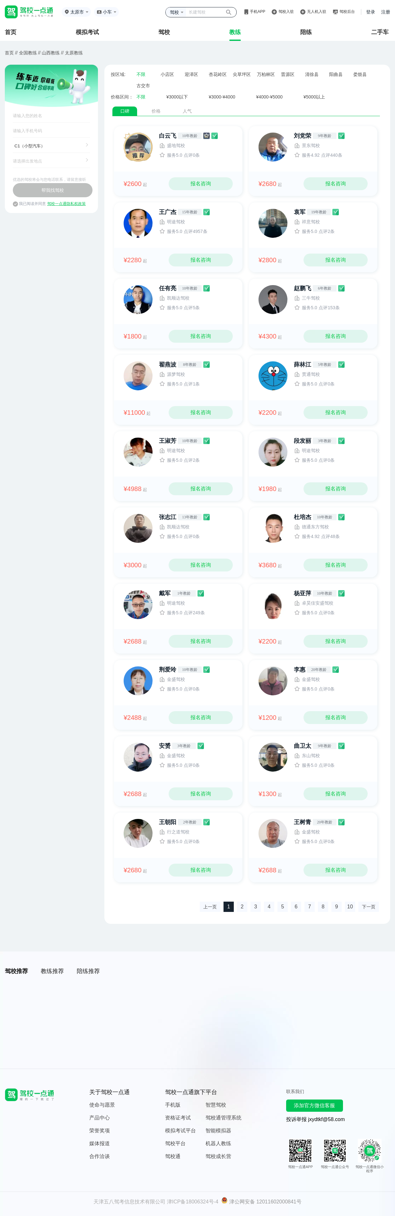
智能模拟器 (218, 1130)
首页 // (11, 52)
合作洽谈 (99, 1156)
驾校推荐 (16, 971)
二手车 (380, 32)
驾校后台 (347, 11)
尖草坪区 (242, 74)
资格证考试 (178, 1117)
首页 (10, 32)
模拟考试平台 (180, 1130)
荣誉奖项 (99, 1130)
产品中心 (99, 1117)
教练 (235, 32)
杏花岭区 (218, 74)
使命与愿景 (102, 1105)
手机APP (257, 11)
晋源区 (287, 74)
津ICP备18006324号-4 (192, 1201)
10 (350, 906)
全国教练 (28, 52)
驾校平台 (175, 1143)
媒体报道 (99, 1143)
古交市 (143, 85)
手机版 (172, 1105)
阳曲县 (336, 74)
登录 (370, 11)
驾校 (164, 32)
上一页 (210, 906)
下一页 (368, 906)
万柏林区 (266, 74)
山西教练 (51, 52)
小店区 (167, 74)
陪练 (306, 32)
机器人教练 (218, 1143)
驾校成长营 (218, 1156)
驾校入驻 (286, 11)
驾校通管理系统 (223, 1117)
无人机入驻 (316, 11)
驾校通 (172, 1156)
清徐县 (312, 74)
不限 (140, 74)
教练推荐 (52, 971)
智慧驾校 (216, 1105)
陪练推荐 (88, 971)
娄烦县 (360, 74)
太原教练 (74, 52)
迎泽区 (191, 74)
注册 (385, 11)
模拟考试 (87, 32)
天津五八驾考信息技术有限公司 (129, 1201)
